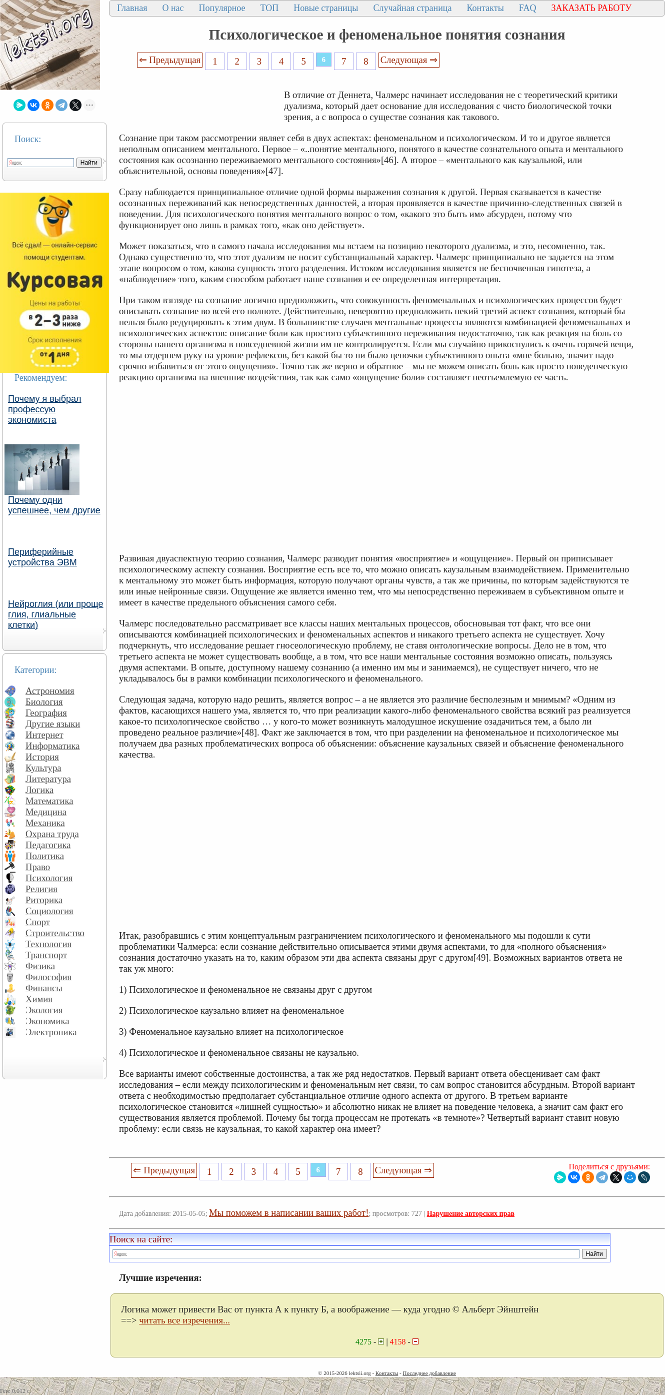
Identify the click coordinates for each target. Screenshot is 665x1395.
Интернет (45, 735)
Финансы (44, 988)
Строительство (55, 933)
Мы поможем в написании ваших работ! (288, 1212)
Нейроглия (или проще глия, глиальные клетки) (56, 614)
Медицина (46, 812)
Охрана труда (52, 834)
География (46, 713)
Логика (40, 790)
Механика (45, 823)
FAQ (527, 8)
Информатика (53, 746)
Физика (40, 966)
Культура (44, 768)
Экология (44, 1010)
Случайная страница (412, 8)
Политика (45, 856)
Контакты (485, 8)
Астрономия (50, 690)
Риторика (44, 900)
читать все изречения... (184, 1320)
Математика (50, 801)
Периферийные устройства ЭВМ (42, 557)
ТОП (269, 8)
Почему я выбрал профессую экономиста (45, 409)
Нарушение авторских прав (470, 1213)
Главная (132, 8)
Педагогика (48, 845)
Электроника (51, 1032)
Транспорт (46, 955)
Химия (39, 999)
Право (38, 867)
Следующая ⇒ (409, 60)
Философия (49, 977)
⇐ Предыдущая (170, 60)
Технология (49, 944)
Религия (42, 889)
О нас (173, 8)
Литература (48, 779)
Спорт (38, 922)
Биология (44, 701)
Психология (49, 878)
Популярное (222, 8)
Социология (50, 911)
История (42, 757)
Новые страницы (326, 8)
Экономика (48, 1021)
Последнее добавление (429, 1373)
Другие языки (53, 724)
